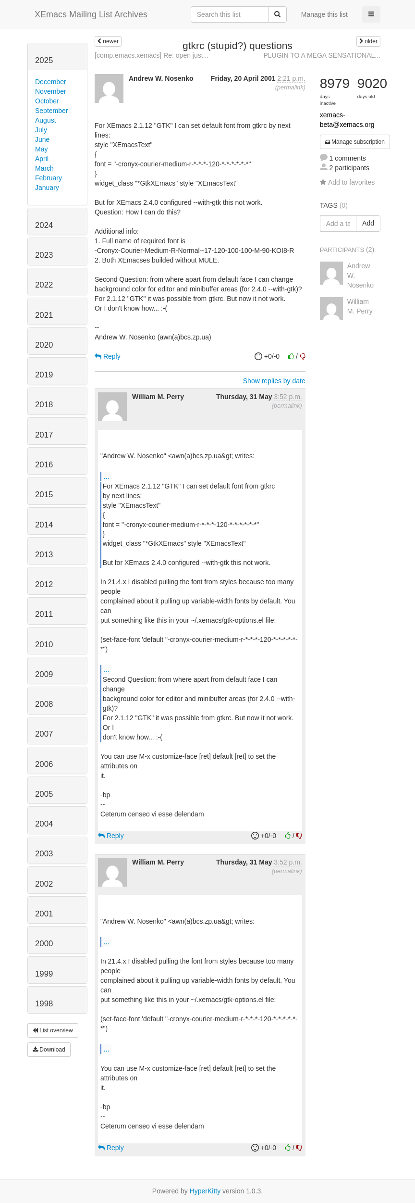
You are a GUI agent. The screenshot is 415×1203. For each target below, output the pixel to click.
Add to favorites (347, 182)
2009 (44, 674)
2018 (44, 404)
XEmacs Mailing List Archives (91, 14)
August (45, 120)
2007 (44, 734)
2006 (44, 764)
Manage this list (324, 14)
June (42, 139)
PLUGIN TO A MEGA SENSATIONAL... (321, 55)
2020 (44, 345)
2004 (44, 823)
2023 (44, 255)
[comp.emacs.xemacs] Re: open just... (151, 55)
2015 (44, 494)
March (44, 168)
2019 (44, 374)
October (47, 101)
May (41, 149)
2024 (44, 225)
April (42, 159)
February (48, 178)
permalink (290, 87)
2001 (44, 913)
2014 (44, 524)
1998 (44, 1003)
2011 (44, 614)
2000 (44, 943)
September (51, 110)
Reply (108, 356)
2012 (44, 584)
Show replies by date (274, 381)
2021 (44, 315)
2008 (44, 704)
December (50, 82)
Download (49, 1049)
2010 (44, 644)
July (41, 130)
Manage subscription (355, 141)
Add (368, 223)
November (50, 91)
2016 (44, 464)
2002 (44, 884)
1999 (44, 973)
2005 (44, 794)
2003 (44, 853)
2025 (44, 60)
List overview (53, 1030)
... (106, 476)
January (47, 187)
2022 (44, 284)
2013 (44, 554)
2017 (44, 434)
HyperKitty (205, 1191)
